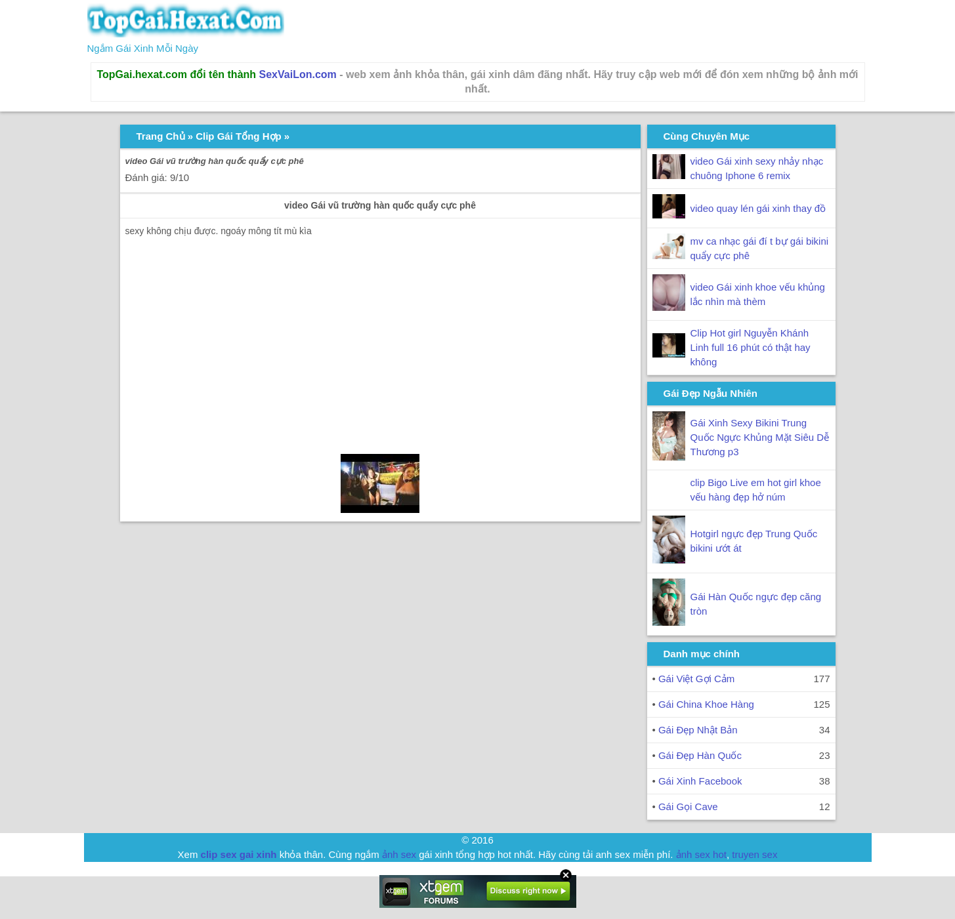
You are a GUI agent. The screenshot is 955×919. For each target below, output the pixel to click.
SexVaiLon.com (298, 74)
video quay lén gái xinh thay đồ (758, 208)
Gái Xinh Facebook (700, 780)
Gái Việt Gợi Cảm (696, 678)
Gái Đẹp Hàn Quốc (700, 755)
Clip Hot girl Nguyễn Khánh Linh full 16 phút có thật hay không (750, 347)
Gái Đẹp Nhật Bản (698, 729)
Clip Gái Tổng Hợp (239, 136)
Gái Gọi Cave (688, 806)
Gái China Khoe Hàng (706, 704)
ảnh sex (399, 854)
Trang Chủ (161, 136)
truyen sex (754, 854)
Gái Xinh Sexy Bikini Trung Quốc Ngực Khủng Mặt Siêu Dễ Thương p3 (760, 437)
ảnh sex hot (701, 854)
